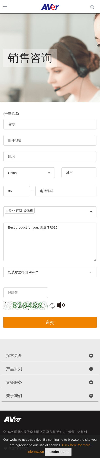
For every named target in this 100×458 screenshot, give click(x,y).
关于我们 (14, 395)
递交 (50, 322)
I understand (58, 453)
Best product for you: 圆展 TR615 (49, 242)
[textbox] (39, 211)
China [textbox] (12, 173)
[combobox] (29, 172)
